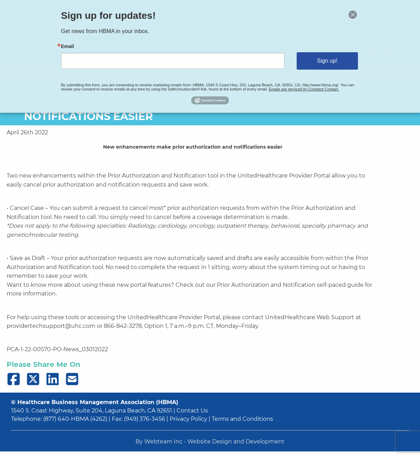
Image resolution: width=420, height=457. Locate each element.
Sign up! (318, 60)
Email (78, 47)
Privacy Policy (188, 419)
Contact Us (192, 410)
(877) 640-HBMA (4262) (75, 419)
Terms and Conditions (242, 419)
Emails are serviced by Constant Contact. (296, 86)
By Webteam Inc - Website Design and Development (210, 441)
